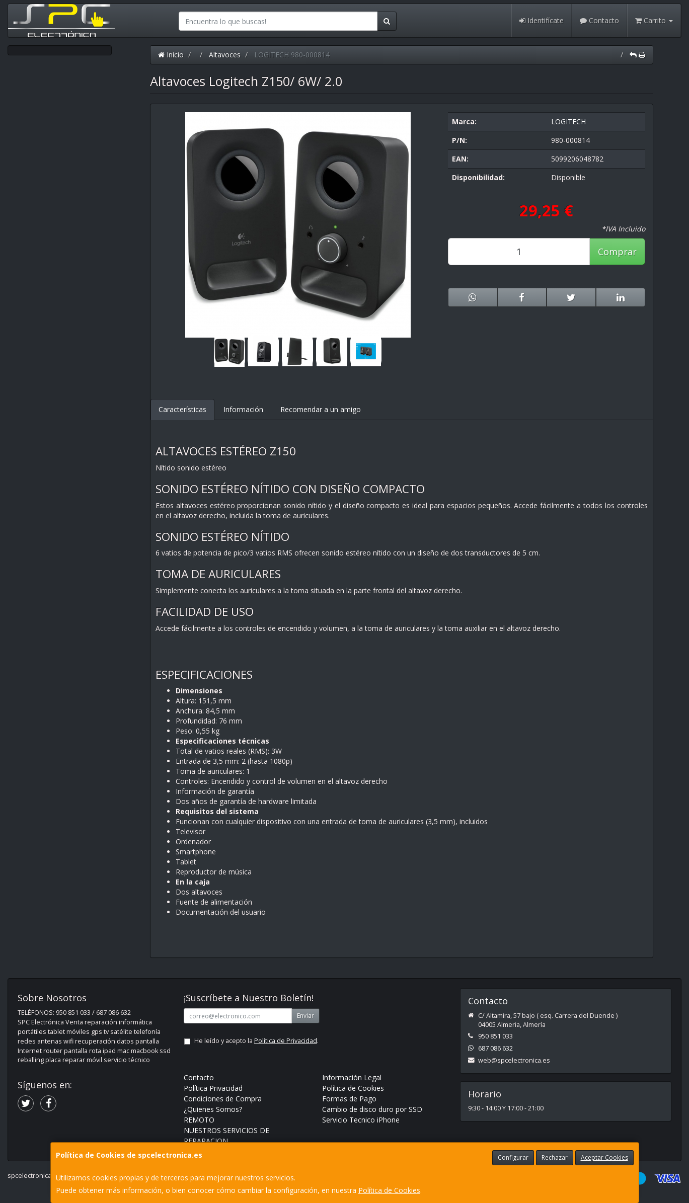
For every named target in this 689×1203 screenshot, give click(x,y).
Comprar (617, 252)
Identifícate (541, 20)
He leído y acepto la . (256, 1040)
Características (182, 409)
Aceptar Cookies (604, 1157)
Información (243, 409)
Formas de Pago (349, 1098)
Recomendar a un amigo (320, 409)
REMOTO (199, 1120)
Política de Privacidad (285, 1040)
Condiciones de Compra (223, 1098)
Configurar (513, 1157)
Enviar (305, 1015)
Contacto (599, 20)
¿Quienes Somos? (213, 1109)
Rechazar (555, 1157)
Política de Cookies (389, 1190)
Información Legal (351, 1077)
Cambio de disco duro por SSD (372, 1109)
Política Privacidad (213, 1088)
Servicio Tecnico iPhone (361, 1120)
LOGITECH (568, 121)
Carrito (654, 20)
